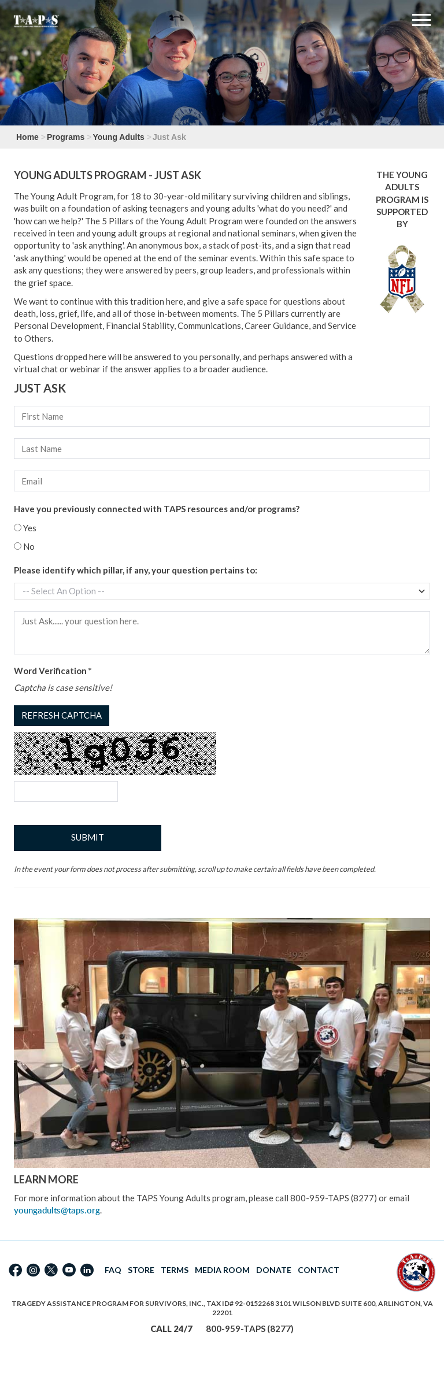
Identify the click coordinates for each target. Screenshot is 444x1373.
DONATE (273, 1270)
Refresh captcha (61, 715)
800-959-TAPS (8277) (250, 1328)
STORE (141, 1270)
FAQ (113, 1270)
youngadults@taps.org (57, 1210)
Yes (25, 528)
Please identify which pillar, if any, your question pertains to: (135, 570)
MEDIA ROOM (222, 1270)
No (24, 546)
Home (27, 137)
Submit (87, 837)
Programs (65, 137)
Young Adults (118, 137)
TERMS (174, 1270)
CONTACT (318, 1270)
